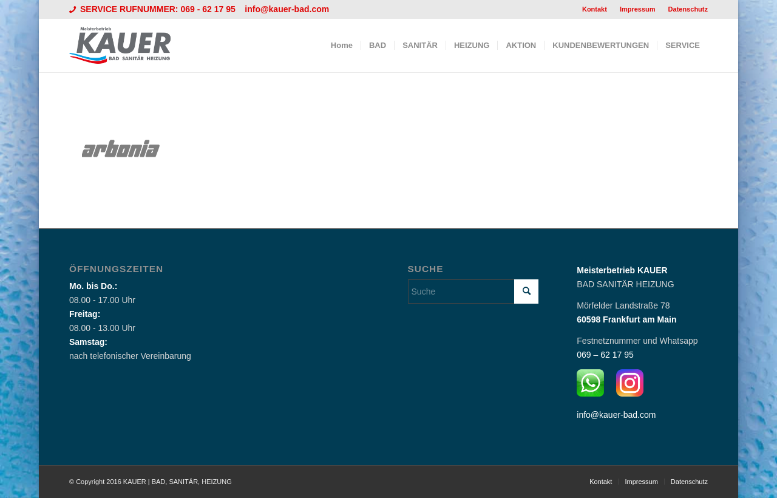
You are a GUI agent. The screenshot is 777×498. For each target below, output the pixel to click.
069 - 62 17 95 (208, 9)
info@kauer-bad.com (287, 9)
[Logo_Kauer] (127, 45)
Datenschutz (688, 9)
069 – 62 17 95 (605, 355)
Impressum (638, 9)
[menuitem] (595, 9)
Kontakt (594, 9)
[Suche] (473, 291)
